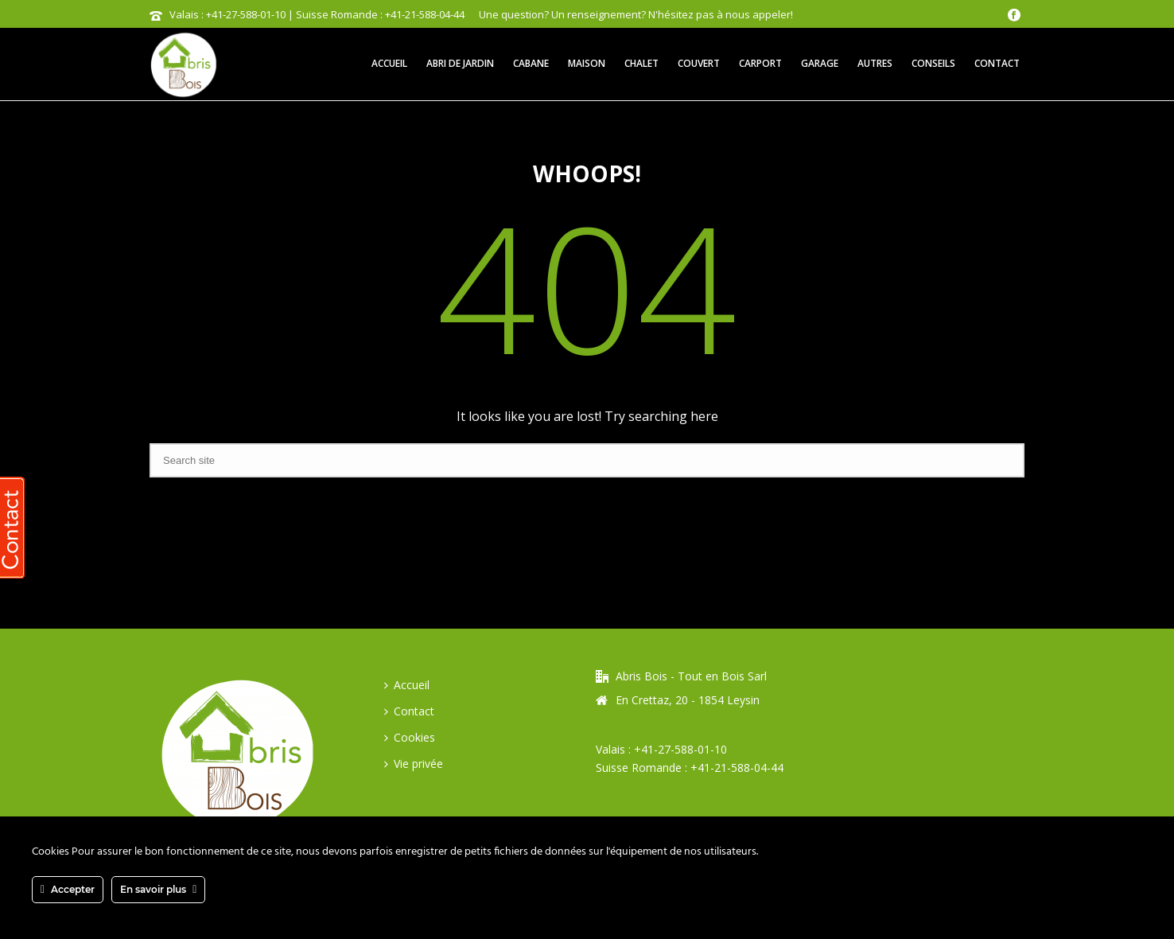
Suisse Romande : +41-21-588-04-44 (689, 767)
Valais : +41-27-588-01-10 (661, 749)
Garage (819, 63)
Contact (997, 63)
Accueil (389, 63)
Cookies (409, 737)
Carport (760, 63)
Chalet (641, 63)
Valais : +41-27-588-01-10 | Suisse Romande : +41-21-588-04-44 (317, 14)
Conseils (933, 63)
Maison (586, 63)
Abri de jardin (460, 63)
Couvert (699, 63)
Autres (874, 63)
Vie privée (413, 763)
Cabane (531, 63)
